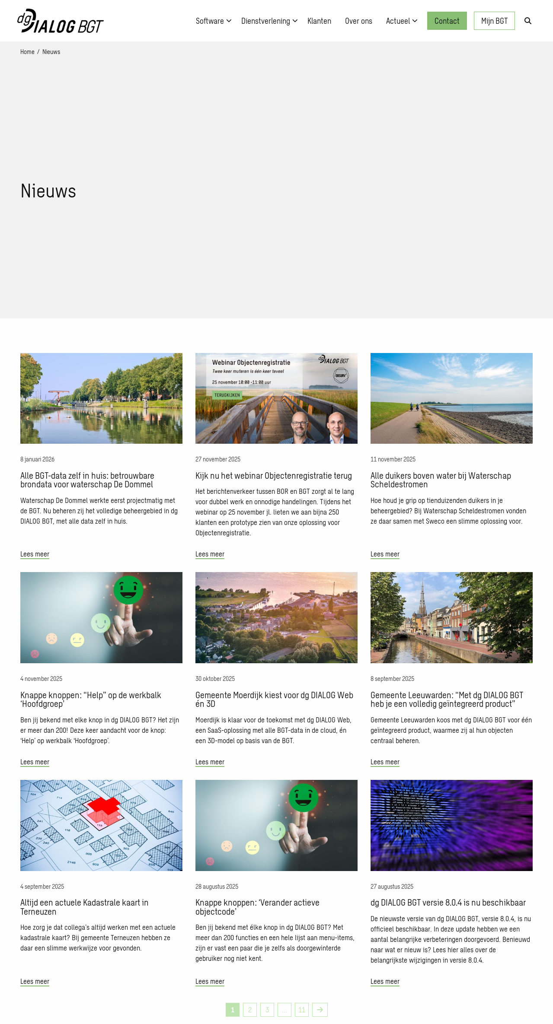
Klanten (319, 20)
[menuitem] (211, 21)
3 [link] (267, 1009)
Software (214, 20)
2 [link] (250, 1009)
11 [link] (301, 1009)
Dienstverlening (269, 20)
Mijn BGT (494, 20)
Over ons (358, 20)
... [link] (284, 1009)
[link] (320, 1010)
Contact (447, 20)
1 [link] (232, 1009)
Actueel (402, 20)
